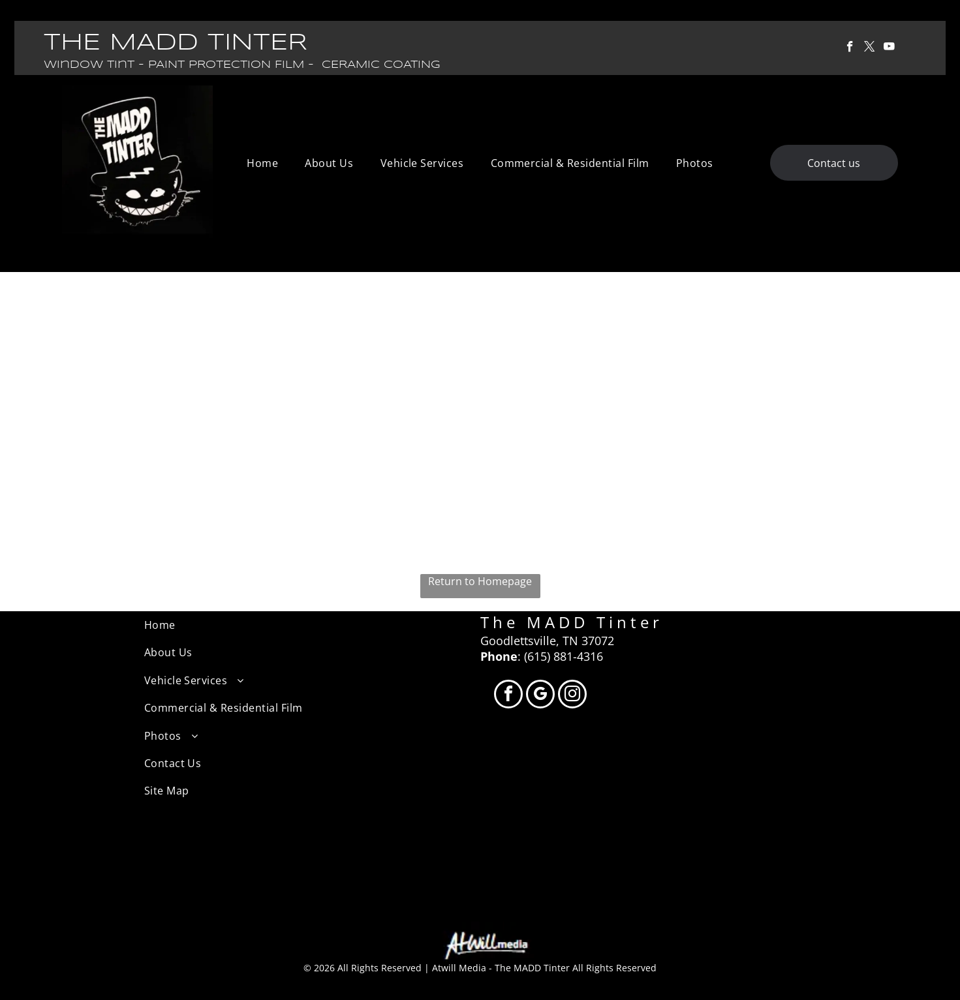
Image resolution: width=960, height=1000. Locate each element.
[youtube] (889, 48)
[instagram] (572, 696)
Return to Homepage (480, 581)
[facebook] (850, 48)
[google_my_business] (540, 696)
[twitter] (869, 48)
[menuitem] (262, 163)
